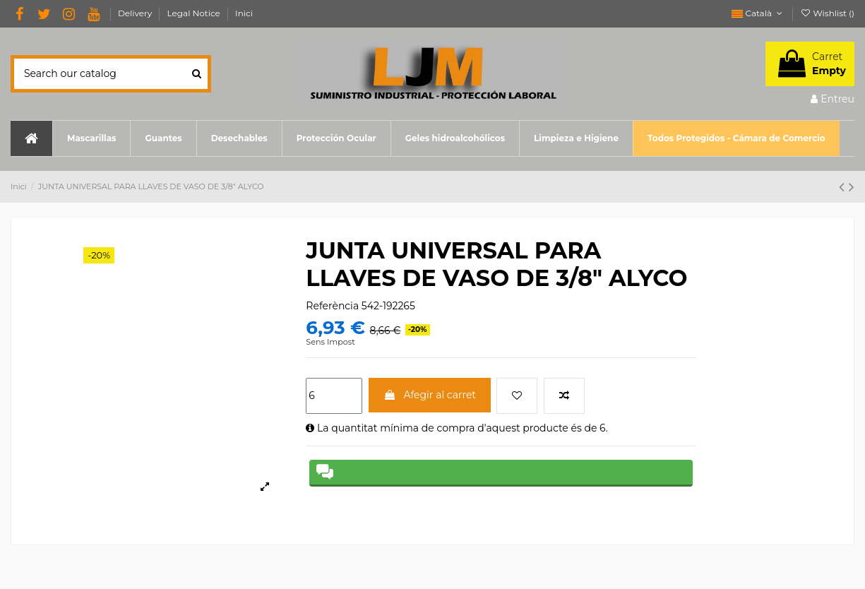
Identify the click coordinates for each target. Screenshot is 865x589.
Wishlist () (827, 13)
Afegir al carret (429, 394)
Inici (244, 13)
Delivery (136, 13)
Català (758, 13)
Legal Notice (194, 13)
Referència (332, 305)
